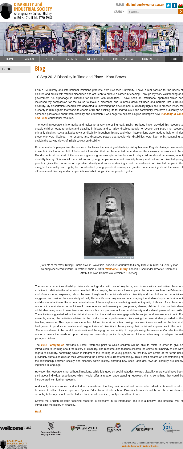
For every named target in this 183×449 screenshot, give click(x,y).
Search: (119, 11)
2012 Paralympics (52, 344)
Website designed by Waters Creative (140, 446)
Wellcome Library (116, 269)
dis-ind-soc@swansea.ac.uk (145, 4)
